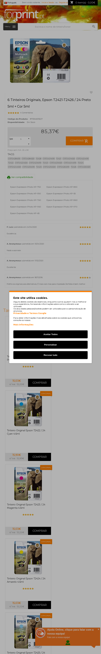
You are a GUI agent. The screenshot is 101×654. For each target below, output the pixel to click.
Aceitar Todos (50, 334)
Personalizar (50, 344)
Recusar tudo (50, 355)
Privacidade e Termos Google (29, 313)
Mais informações (23, 324)
